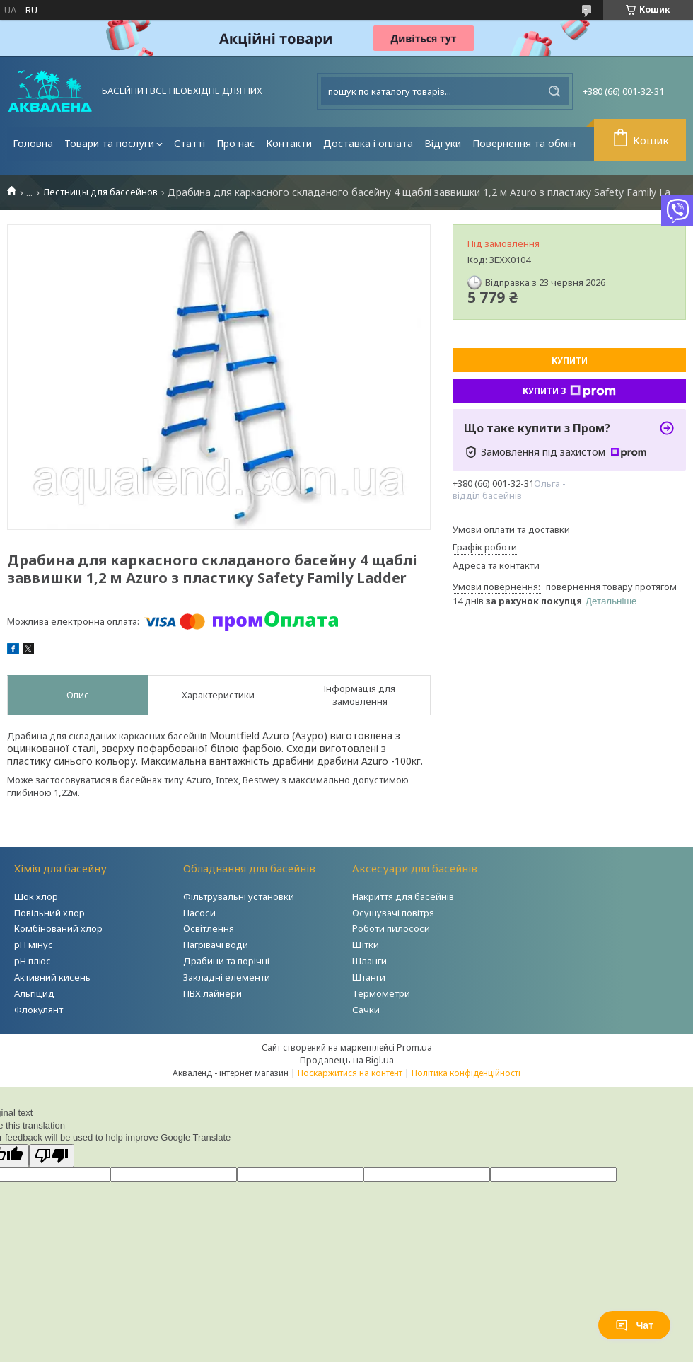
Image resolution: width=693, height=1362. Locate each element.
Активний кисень (52, 977)
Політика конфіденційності (466, 1073)
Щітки (365, 944)
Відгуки (442, 143)
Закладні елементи (226, 977)
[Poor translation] (51, 1155)
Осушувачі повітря (393, 912)
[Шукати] (554, 91)
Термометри (381, 993)
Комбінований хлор (58, 928)
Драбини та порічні (226, 960)
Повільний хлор (49, 912)
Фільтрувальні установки (238, 896)
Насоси (199, 912)
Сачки (366, 1009)
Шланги (369, 960)
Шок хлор (36, 896)
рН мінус (33, 944)
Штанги (368, 977)
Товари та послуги (109, 143)
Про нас (235, 143)
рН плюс (32, 960)
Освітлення (208, 928)
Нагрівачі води (215, 944)
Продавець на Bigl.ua (347, 1060)
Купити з (569, 391)
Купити (570, 360)
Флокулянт (38, 1009)
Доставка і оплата (368, 143)
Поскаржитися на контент (350, 1073)
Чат (634, 1325)
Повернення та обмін (524, 143)
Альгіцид (34, 993)
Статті (189, 143)
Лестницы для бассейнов (100, 192)
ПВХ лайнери (212, 993)
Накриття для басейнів (403, 896)
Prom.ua (414, 1047)
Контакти (289, 143)
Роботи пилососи (391, 928)
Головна (33, 143)
